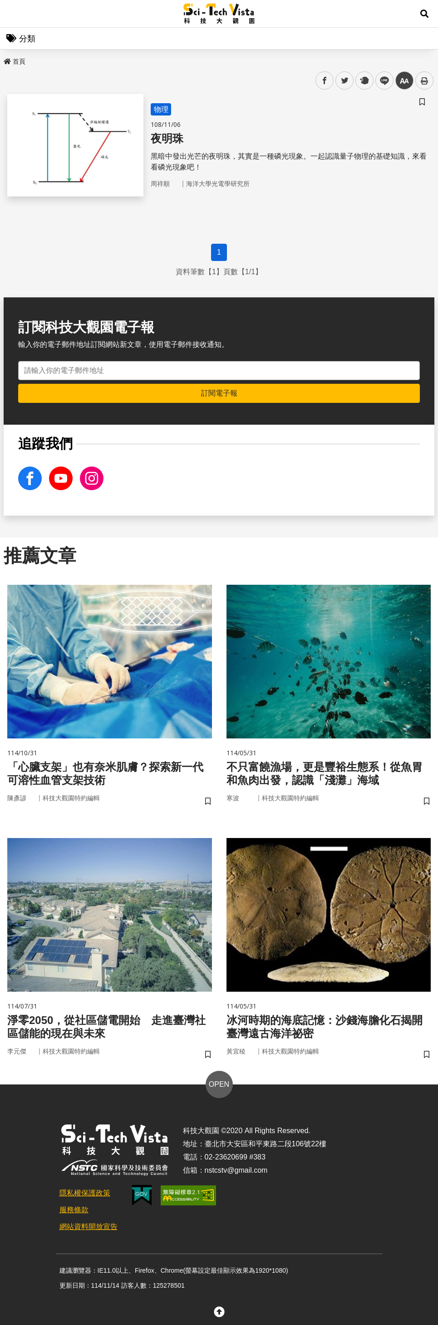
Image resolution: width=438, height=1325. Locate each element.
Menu (13, 13)
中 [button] (404, 81)
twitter (345, 81)
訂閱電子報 (219, 393)
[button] (424, 13)
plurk (364, 81)
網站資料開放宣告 (88, 1226)
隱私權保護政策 (84, 1193)
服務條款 (74, 1210)
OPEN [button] (219, 1084)
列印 (424, 80)
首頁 (14, 61)
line (381, 81)
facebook (325, 81)
